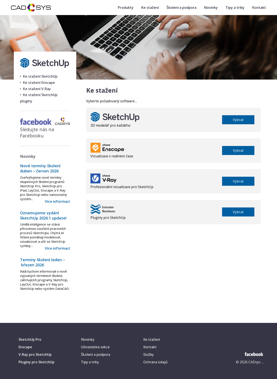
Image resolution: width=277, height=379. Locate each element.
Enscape (25, 347)
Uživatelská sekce (95, 347)
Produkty (126, 7)
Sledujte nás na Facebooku (45, 129)
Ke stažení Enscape (39, 82)
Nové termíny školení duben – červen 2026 (40, 168)
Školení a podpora (181, 7)
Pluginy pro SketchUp (36, 362)
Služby (148, 354)
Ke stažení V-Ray (37, 88)
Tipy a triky (235, 7)
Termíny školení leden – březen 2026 (42, 262)
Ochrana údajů (155, 362)
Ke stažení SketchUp (40, 76)
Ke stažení (150, 7)
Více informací (57, 201)
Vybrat (238, 119)
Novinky (211, 7)
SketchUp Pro (30, 339)
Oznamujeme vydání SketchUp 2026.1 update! (43, 215)
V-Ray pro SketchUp (35, 354)
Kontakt (259, 7)
